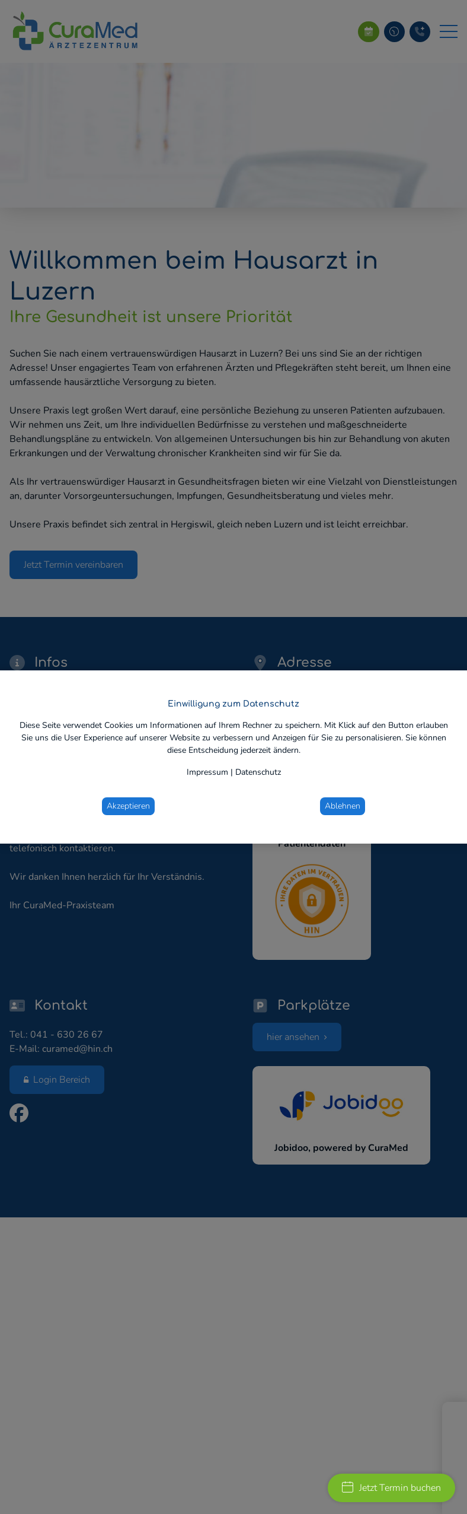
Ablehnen (342, 806)
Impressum (207, 772)
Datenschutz (258, 772)
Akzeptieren (128, 806)
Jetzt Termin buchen (391, 1487)
